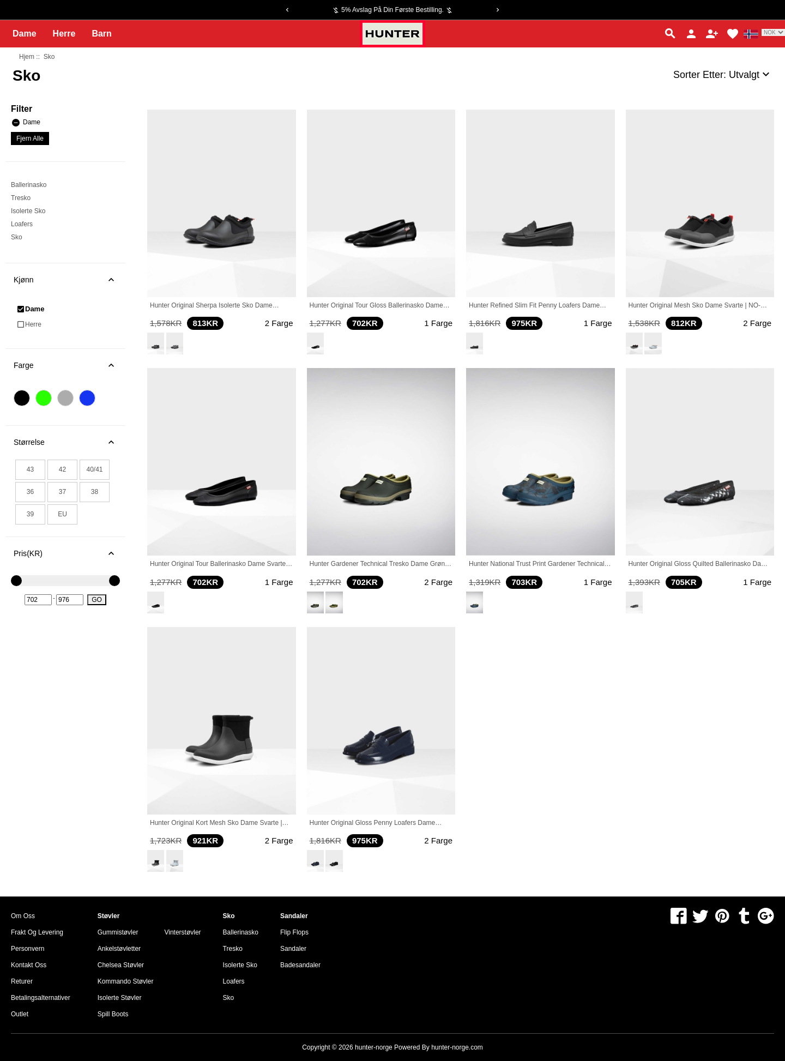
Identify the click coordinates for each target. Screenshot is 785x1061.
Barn (101, 33)
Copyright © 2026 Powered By (366, 1047)
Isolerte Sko (28, 211)
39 (30, 514)
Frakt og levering (37, 932)
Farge (69, 365)
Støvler (109, 916)
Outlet (19, 1014)
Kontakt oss (28, 965)
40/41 (94, 469)
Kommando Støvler (126, 981)
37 (62, 492)
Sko (16, 237)
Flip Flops (294, 932)
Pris (69, 553)
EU (62, 514)
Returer (22, 981)
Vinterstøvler (182, 932)
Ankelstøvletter (119, 949)
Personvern (27, 949)
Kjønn (69, 279)
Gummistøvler (118, 932)
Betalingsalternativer (40, 998)
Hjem (26, 57)
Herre (64, 33)
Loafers (22, 224)
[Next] (498, 10)
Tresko (21, 198)
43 (30, 469)
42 (62, 469)
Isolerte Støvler (120, 998)
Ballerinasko (28, 185)
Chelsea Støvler (121, 965)
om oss (23, 916)
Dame (25, 33)
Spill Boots (113, 1014)
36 (30, 492)
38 (94, 492)
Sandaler (294, 916)
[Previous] (287, 10)
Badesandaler (300, 965)
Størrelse (69, 442)
